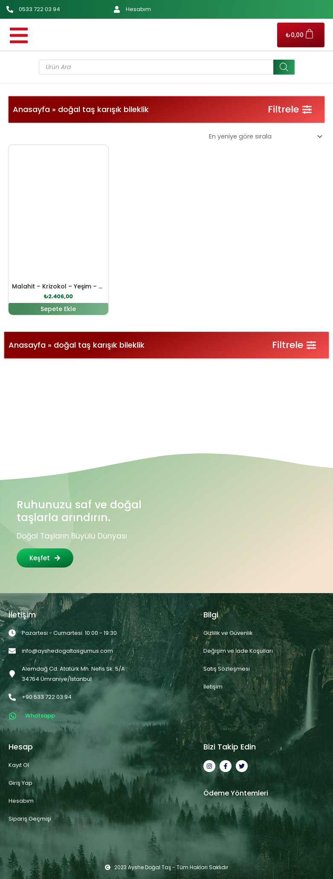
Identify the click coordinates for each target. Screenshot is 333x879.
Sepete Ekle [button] (58, 309)
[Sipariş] (265, 136)
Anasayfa (31, 109)
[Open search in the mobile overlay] (167, 67)
